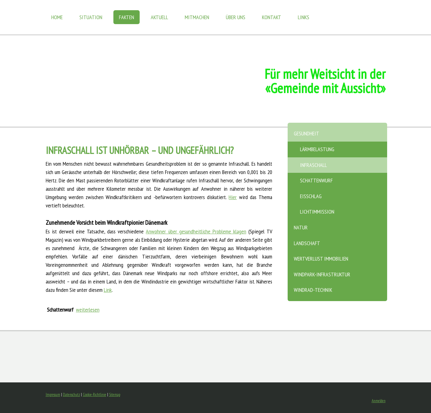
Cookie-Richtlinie (94, 394)
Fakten (126, 17)
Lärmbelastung (317, 149)
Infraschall (313, 164)
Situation (90, 17)
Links (303, 17)
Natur (301, 227)
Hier (233, 197)
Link (108, 289)
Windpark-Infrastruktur (322, 274)
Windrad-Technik (313, 289)
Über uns (235, 17)
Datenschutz (71, 394)
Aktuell (159, 17)
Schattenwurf (316, 180)
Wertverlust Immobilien (321, 258)
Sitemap (114, 394)
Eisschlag (311, 196)
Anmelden (379, 400)
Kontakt (271, 17)
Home (57, 17)
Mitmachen (197, 17)
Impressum (53, 394)
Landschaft (307, 243)
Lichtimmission (317, 211)
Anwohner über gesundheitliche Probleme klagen (196, 231)
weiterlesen (87, 309)
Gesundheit (306, 133)
